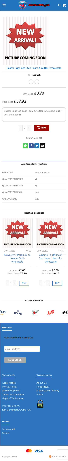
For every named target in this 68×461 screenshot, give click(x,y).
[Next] (63, 251)
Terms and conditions (13, 394)
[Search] (59, 5)
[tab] (34, 164)
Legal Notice (9, 383)
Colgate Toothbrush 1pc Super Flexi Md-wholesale (50, 258)
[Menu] (4, 5)
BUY (43, 127)
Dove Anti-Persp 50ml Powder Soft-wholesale (17, 258)
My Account (8, 429)
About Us (41, 383)
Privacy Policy (9, 386)
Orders (6, 433)
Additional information (34, 164)
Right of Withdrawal (13, 398)
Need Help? (42, 386)
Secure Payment (11, 390)
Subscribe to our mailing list (18, 337)
